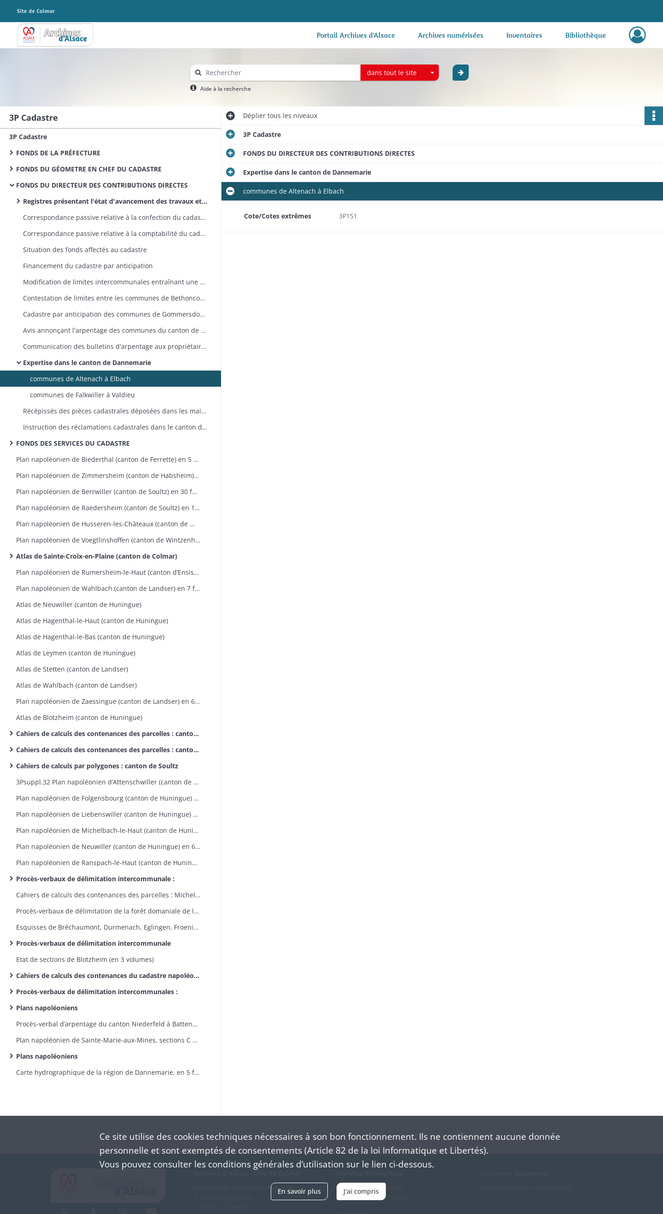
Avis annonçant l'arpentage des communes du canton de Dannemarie (115, 330)
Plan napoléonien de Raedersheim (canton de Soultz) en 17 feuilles (108, 507)
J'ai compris (361, 1191)
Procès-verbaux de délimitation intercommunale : (95, 878)
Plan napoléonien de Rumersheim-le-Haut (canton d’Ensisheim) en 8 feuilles (108, 572)
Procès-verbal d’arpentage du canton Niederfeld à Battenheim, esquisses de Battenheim (108, 1024)
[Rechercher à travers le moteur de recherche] (280, 72)
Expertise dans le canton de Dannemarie (87, 362)
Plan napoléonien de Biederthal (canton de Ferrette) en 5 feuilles (108, 459)
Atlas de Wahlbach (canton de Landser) (76, 685)
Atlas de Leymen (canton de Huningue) (75, 652)
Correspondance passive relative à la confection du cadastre (115, 217)
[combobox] (400, 73)
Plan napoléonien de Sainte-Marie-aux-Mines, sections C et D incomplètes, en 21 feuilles (108, 1040)
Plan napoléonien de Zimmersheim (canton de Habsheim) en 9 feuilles (108, 475)
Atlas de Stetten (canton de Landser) (72, 669)
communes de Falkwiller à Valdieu (82, 394)
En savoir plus (299, 1191)
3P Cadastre (28, 136)
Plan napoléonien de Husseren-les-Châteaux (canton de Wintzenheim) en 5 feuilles (108, 523)
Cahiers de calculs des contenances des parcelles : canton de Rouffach (108, 749)
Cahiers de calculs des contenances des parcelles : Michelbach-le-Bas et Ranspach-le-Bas (108, 894)
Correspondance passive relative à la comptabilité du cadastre (115, 233)
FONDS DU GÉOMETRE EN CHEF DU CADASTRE (89, 169)
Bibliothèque (585, 35)
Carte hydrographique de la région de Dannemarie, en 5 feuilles (108, 1072)
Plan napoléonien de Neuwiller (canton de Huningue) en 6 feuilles (108, 846)
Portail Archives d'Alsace (356, 35)
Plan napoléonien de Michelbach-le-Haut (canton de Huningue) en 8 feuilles (108, 830)
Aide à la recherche (225, 89)
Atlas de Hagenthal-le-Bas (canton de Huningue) (90, 636)
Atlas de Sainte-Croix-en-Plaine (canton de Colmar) (96, 556)
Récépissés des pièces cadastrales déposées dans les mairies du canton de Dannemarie (115, 411)
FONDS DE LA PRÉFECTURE (58, 152)
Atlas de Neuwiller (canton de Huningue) (78, 604)
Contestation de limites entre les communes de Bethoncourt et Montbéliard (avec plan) (115, 298)
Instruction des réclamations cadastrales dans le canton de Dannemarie (115, 427)
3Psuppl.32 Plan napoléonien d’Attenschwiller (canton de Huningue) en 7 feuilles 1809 (108, 782)
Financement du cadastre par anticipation (88, 265)
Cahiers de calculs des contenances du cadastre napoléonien (108, 975)
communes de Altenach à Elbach (80, 378)
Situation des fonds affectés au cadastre (85, 249)
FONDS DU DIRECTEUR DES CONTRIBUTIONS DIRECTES (102, 185)
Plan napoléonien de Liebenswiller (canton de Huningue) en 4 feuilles (108, 814)
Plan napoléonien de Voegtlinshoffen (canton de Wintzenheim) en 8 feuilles (108, 540)
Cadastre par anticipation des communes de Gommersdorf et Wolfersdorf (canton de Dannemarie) (115, 314)
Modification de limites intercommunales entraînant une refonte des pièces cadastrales (115, 281)
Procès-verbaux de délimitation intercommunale (93, 943)
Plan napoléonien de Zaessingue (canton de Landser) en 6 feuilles (108, 701)
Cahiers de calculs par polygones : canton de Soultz (97, 765)
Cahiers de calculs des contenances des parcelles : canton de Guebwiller (108, 733)
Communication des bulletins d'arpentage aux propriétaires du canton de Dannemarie (115, 346)
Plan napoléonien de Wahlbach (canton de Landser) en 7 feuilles (108, 588)
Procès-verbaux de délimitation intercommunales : (97, 991)
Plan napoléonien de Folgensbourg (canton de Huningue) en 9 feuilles (108, 798)
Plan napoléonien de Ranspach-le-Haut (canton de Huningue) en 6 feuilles (108, 862)
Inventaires (524, 35)
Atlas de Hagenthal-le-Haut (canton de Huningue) (92, 620)
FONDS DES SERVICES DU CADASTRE (74, 443)
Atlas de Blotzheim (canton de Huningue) (79, 717)
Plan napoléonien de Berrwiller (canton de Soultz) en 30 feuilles (108, 491)
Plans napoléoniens (47, 1007)
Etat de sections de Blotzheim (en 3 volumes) (85, 959)
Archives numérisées (450, 35)
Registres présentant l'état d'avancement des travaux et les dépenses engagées (115, 201)
